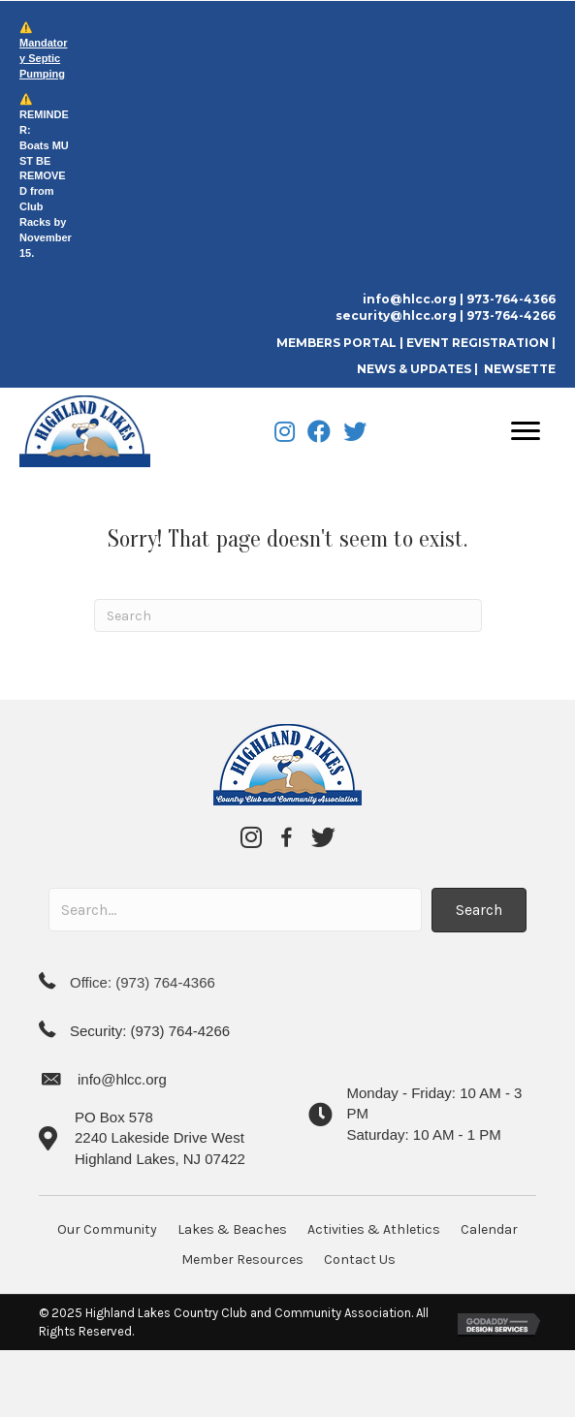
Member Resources (242, 1259)
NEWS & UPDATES (414, 369)
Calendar (489, 1229)
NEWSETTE (520, 369)
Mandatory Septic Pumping (43, 58)
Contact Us (360, 1259)
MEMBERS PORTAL (337, 342)
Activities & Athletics (373, 1229)
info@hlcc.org (410, 299)
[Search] (288, 615)
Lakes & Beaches (232, 1229)
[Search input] (235, 909)
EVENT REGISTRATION (477, 342)
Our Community (107, 1229)
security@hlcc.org (396, 315)
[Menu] (525, 431)
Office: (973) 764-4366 (142, 982)
